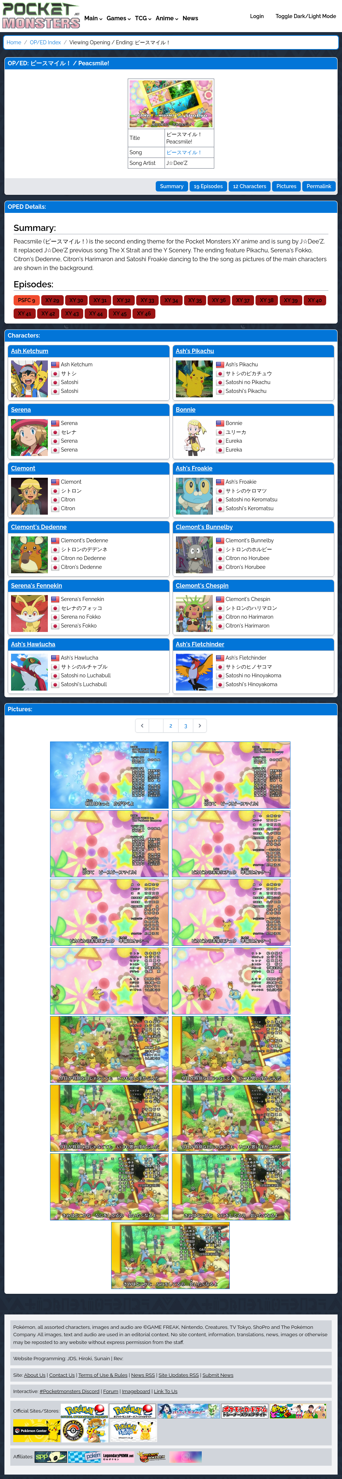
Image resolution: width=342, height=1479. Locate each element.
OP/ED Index (45, 42)
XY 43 (72, 314)
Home (14, 42)
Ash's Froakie (194, 468)
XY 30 (76, 300)
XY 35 (195, 300)
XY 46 (144, 314)
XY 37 (243, 300)
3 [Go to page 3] (185, 726)
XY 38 (267, 300)
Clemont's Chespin (202, 585)
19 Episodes (208, 186)
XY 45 (120, 314)
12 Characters (249, 186)
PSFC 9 (26, 300)
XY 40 (315, 300)
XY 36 (219, 300)
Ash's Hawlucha (33, 644)
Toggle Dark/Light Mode (306, 16)
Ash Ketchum (29, 351)
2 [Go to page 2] (170, 726)
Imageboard (136, 1391)
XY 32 (123, 300)
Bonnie (186, 409)
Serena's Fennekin (36, 585)
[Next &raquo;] (200, 726)
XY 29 (52, 300)
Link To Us (165, 1391)
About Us (34, 1375)
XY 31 (100, 300)
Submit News (217, 1375)
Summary (172, 186)
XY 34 (171, 300)
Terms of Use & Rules (102, 1375)
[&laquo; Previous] (142, 726)
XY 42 (48, 314)
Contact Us (62, 1375)
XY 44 (96, 314)
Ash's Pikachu (195, 351)
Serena (21, 409)
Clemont (23, 468)
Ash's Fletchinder (200, 644)
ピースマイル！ (184, 152)
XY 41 (24, 314)
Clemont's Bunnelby (204, 527)
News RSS (143, 1375)
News (190, 18)
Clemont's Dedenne (39, 527)
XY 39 (291, 300)
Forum (110, 1391)
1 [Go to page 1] (156, 726)
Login (257, 16)
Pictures (286, 186)
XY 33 (147, 300)
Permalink (319, 186)
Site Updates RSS (179, 1375)
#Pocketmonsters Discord (69, 1391)
